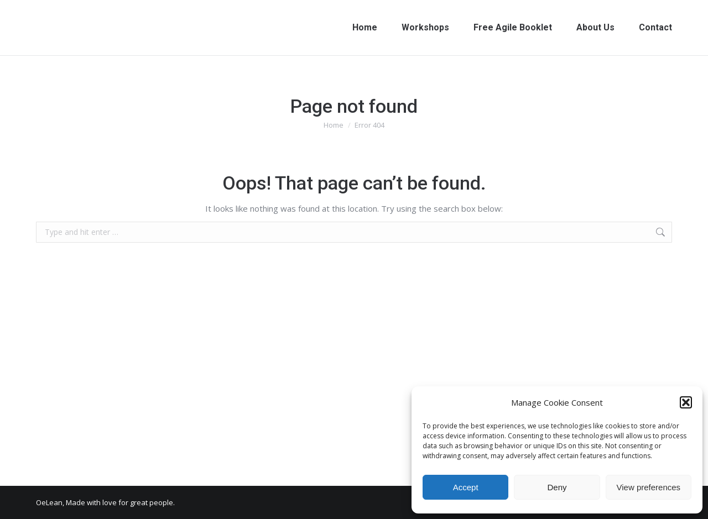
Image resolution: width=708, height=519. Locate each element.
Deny (556, 487)
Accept (465, 487)
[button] (685, 402)
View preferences (649, 487)
